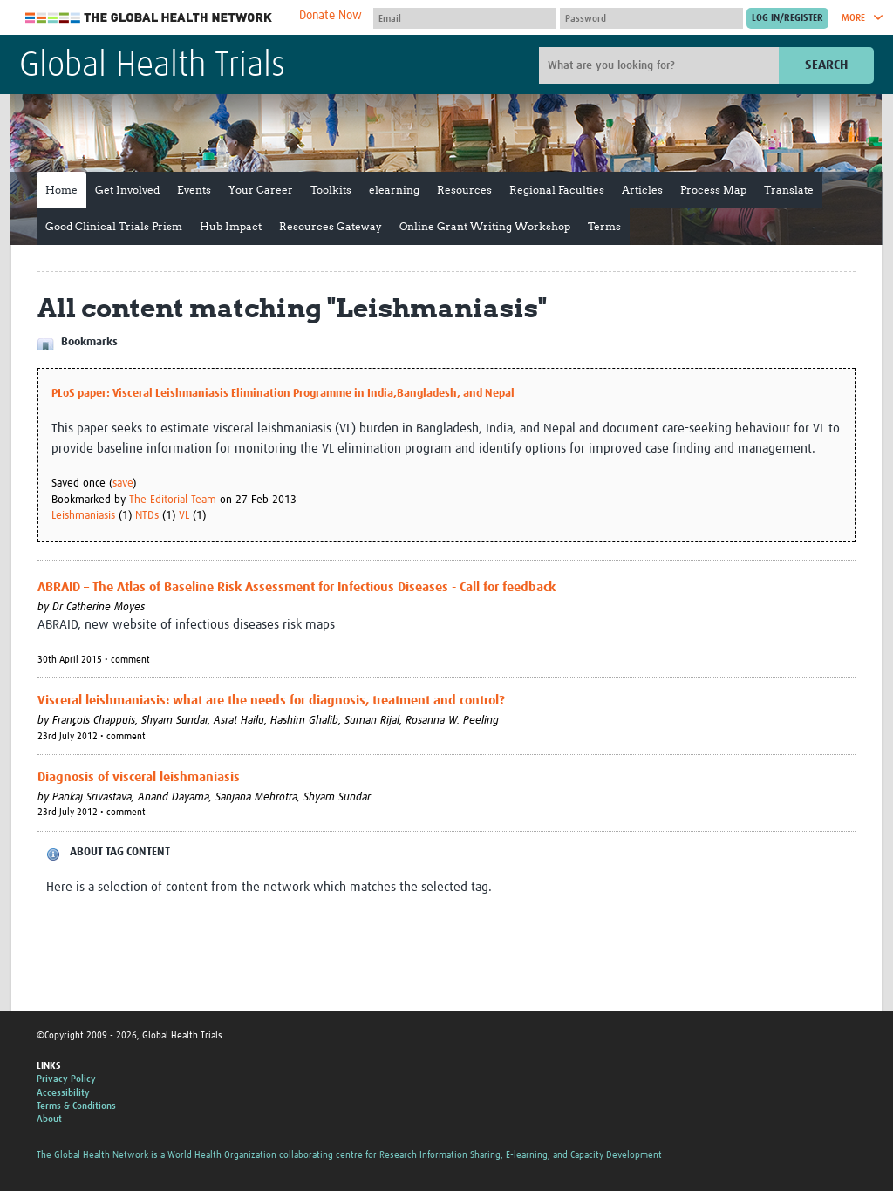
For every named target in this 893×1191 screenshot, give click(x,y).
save (122, 483)
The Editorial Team (172, 500)
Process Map (713, 189)
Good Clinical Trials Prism (113, 226)
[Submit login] (787, 18)
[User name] (464, 18)
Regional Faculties (556, 189)
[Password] (651, 18)
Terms (604, 226)
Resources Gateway (330, 226)
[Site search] (661, 65)
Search (826, 64)
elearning (394, 189)
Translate (789, 189)
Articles (642, 189)
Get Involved (127, 189)
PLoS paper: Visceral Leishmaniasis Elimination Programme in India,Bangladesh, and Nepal (283, 393)
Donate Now (330, 16)
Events (194, 189)
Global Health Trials (152, 66)
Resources (464, 189)
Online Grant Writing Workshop (484, 226)
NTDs (147, 515)
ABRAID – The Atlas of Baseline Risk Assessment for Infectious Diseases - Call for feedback (296, 587)
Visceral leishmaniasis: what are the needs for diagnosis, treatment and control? (271, 700)
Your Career (260, 189)
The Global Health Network (149, 17)
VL (184, 515)
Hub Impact (231, 226)
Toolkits (330, 189)
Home (61, 189)
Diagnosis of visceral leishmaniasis (138, 777)
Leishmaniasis (83, 515)
